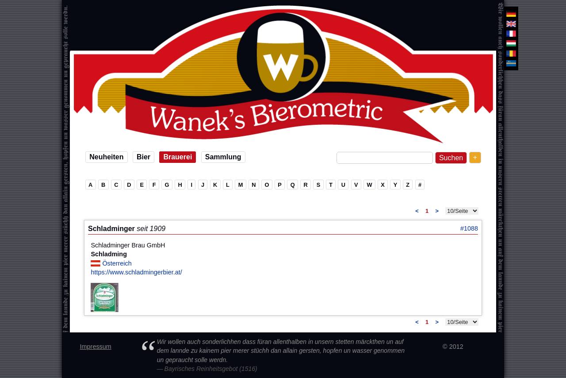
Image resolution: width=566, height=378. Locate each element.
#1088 (469, 228)
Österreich (116, 263)
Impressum (95, 346)
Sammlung (223, 157)
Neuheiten (106, 157)
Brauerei (177, 157)
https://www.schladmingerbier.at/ (136, 272)
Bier (143, 157)
